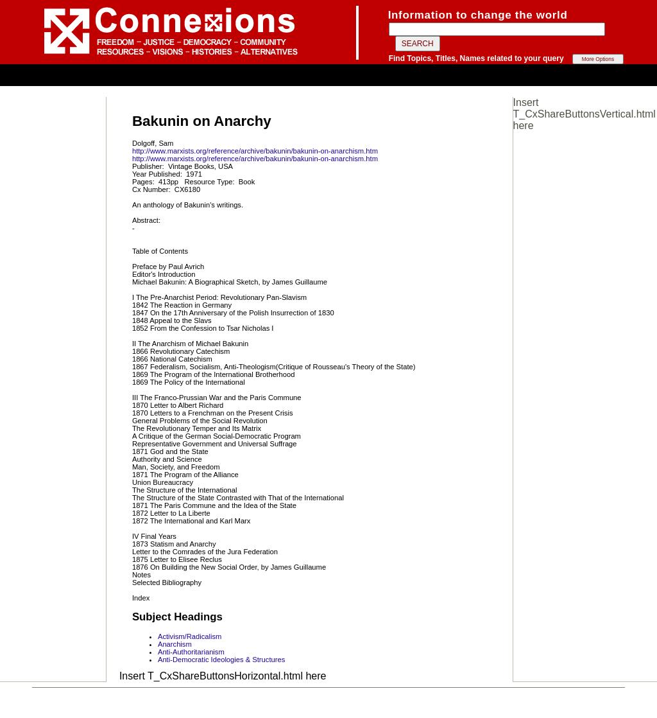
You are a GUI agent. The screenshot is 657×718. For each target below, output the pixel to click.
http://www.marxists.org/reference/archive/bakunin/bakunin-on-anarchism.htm (255, 151)
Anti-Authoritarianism (191, 652)
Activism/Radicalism (189, 636)
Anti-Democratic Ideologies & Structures (221, 659)
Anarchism (175, 644)
